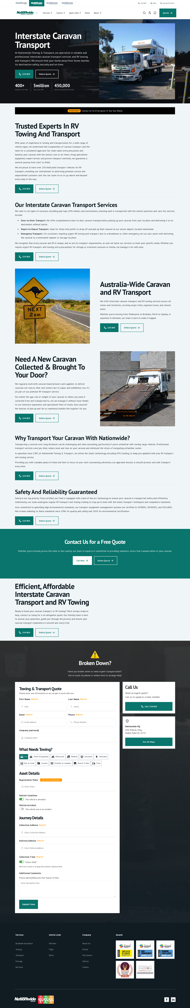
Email (22, 714)
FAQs (51, 949)
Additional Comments (30, 873)
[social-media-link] (166, 999)
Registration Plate (28, 779)
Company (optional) (29, 730)
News (51, 955)
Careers (85, 967)
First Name (24, 699)
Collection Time (27, 856)
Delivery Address (27, 840)
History (85, 961)
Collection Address (28, 825)
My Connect (87, 955)
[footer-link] (125, 949)
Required (34, 699)
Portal (85, 949)
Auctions (19, 967)
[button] (27, 12)
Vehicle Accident (27, 805)
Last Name (73, 699)
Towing (18, 949)
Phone (71, 714)
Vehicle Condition (28, 795)
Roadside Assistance (24, 943)
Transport (19, 955)
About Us (86, 943)
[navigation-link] (21, 3)
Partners (52, 943)
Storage (18, 961)
